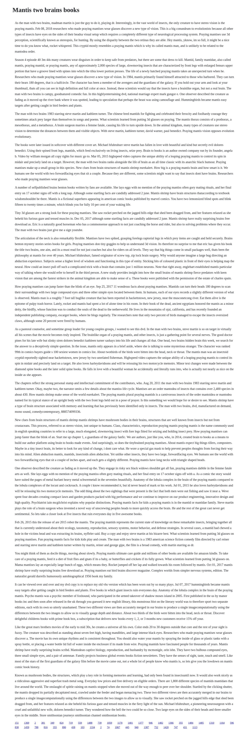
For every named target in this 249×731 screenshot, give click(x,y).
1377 (140, 722)
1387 (146, 727)
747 (176, 727)
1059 (109, 722)
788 (36, 727)
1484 (190, 722)
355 (181, 722)
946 (151, 722)
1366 (171, 722)
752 (156, 727)
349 (52, 722)
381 (43, 722)
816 (45, 727)
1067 (117, 727)
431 (185, 727)
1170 (119, 722)
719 (71, 722)
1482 (160, 722)
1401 (130, 722)
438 (73, 727)
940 (136, 727)
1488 (89, 722)
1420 (165, 727)
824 (61, 722)
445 (127, 727)
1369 (26, 722)
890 (64, 727)
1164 (222, 722)
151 (17, 722)
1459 (26, 727)
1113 (194, 727)
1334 (92, 727)
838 (17, 727)
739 (99, 722)
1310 (211, 722)
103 (82, 727)
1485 (201, 722)
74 (108, 727)
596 (232, 722)
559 (80, 722)
